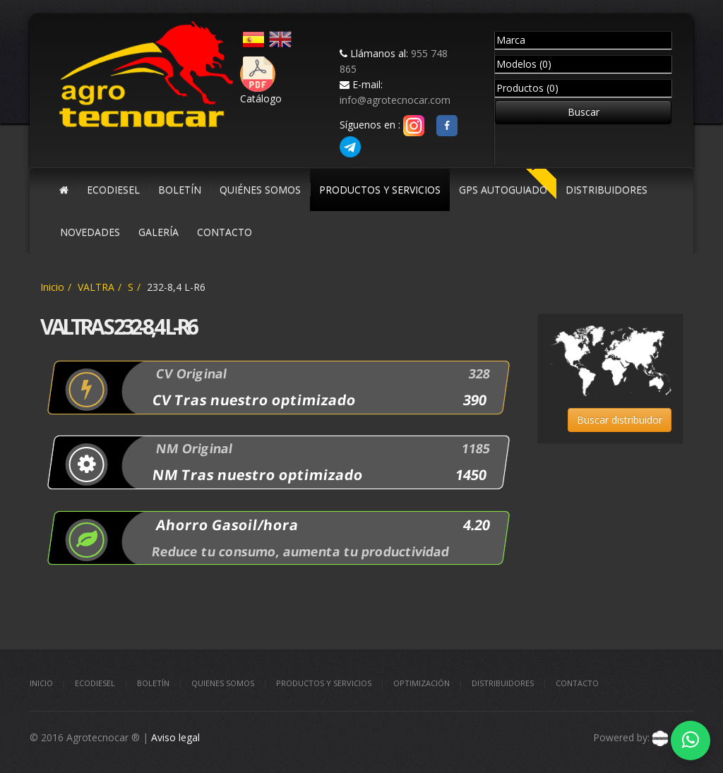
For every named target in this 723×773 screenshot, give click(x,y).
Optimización (421, 683)
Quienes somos (222, 683)
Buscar (583, 112)
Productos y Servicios (323, 683)
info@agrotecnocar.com (395, 100)
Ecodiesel (95, 683)
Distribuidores (503, 683)
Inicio (52, 287)
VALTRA (96, 287)
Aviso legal (175, 737)
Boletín (153, 683)
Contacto (577, 683)
